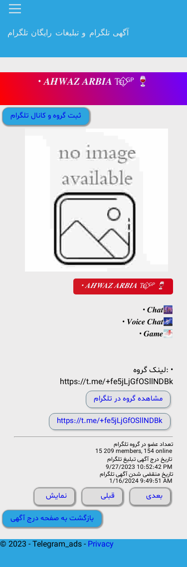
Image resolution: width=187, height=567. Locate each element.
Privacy (101, 544)
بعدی (154, 496)
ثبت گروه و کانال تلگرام (45, 116)
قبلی (108, 496)
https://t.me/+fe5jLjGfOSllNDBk (110, 421)
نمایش (56, 496)
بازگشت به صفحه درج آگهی (52, 518)
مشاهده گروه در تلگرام (128, 399)
